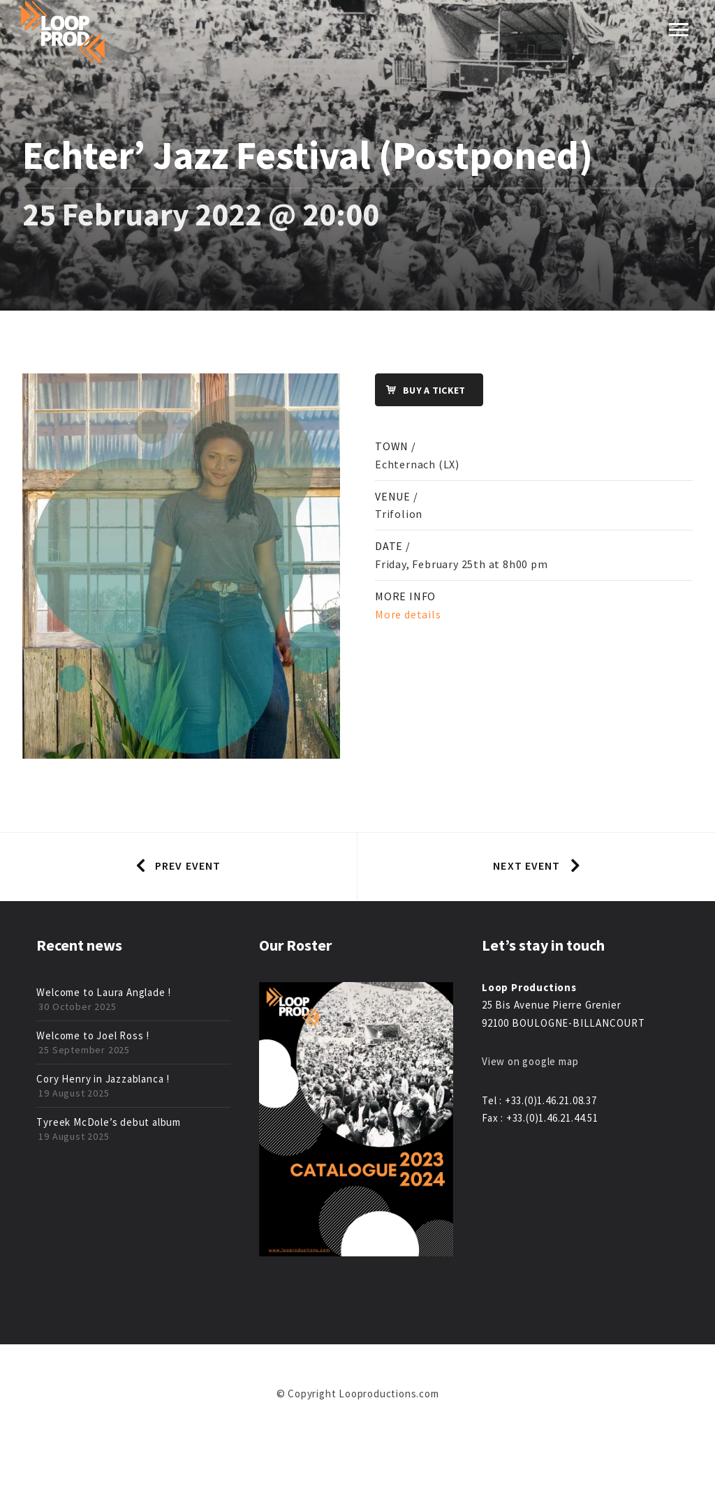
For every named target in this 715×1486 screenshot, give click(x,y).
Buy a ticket (420, 391)
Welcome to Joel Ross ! (92, 1035)
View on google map (530, 1061)
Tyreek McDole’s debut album (108, 1122)
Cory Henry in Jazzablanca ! (103, 1078)
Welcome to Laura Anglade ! (103, 992)
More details (408, 614)
